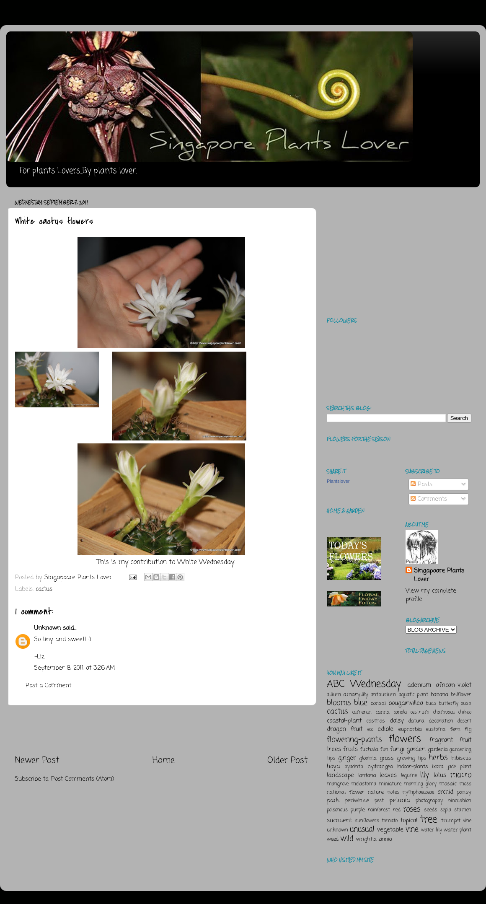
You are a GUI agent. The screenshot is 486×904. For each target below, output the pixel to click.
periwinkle (357, 801)
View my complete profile (431, 595)
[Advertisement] (161, 730)
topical (409, 820)
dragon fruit (344, 729)
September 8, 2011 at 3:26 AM (74, 668)
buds (431, 703)
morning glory (420, 784)
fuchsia (369, 750)
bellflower (461, 695)
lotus (440, 775)
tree (428, 819)
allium (334, 695)
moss (465, 784)
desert (464, 721)
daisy (397, 720)
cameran (362, 712)
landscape (340, 775)
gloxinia (368, 758)
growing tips (411, 758)
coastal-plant (344, 720)
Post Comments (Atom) (82, 779)
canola (400, 712)
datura (416, 721)
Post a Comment (48, 685)
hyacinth (353, 767)
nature (376, 792)
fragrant (441, 740)
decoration (441, 721)
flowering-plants (354, 739)
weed (333, 839)
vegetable (390, 829)
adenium (419, 685)
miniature (390, 784)
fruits (350, 749)
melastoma (363, 784)
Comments (429, 499)
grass (387, 758)
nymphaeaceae (418, 792)
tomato (390, 821)
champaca (444, 712)
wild (347, 838)
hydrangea (380, 767)
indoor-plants (412, 767)
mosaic (448, 784)
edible (385, 729)
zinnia (385, 839)
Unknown (47, 628)
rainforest (379, 810)
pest (379, 801)
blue (360, 702)
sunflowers (367, 821)
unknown (337, 830)
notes (393, 792)
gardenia (438, 750)
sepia (445, 810)
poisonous (337, 810)
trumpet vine (456, 821)
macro (460, 774)
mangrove (338, 784)
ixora (438, 767)
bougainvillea (405, 703)
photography (429, 801)
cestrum (420, 712)
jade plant (459, 767)
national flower (345, 792)
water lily (431, 830)
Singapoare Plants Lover (439, 575)
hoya (333, 766)
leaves (388, 775)
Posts (421, 484)
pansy (464, 792)
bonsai (378, 703)
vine (412, 829)
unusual (362, 829)
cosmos (375, 721)
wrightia (366, 839)
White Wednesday (205, 562)
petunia (399, 800)
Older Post (287, 760)
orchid (445, 792)
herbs (438, 757)
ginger (347, 758)
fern (455, 729)
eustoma (435, 729)
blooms (339, 702)
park (333, 800)
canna (382, 712)
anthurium (383, 695)
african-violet (453, 685)
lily (424, 774)
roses (411, 809)
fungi (397, 749)
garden (416, 749)
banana (439, 695)
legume (409, 776)
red (397, 810)
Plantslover (338, 481)
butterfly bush (455, 703)
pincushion (459, 801)
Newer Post (37, 760)
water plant (457, 830)
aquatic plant (413, 695)
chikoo (464, 712)
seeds (430, 810)
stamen (462, 810)
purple (358, 810)
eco (370, 729)
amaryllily (356, 695)
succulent (339, 820)
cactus (44, 589)
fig (468, 729)
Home (164, 760)
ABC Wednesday (364, 684)
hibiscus (461, 758)
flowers (405, 739)
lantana (367, 776)
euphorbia (410, 729)
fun (384, 750)
